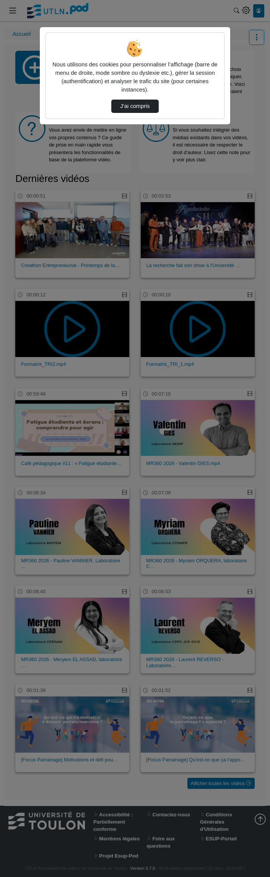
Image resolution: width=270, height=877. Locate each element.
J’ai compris (135, 106)
